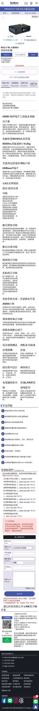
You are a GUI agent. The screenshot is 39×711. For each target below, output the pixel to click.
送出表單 (19, 594)
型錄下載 (33, 84)
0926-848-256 (24, 488)
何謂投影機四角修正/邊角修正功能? (18, 457)
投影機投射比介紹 (11, 434)
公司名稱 (7, 553)
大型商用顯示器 (18, 678)
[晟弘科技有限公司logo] (14, 4)
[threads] (21, 702)
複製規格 (35, 16)
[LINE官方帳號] (9, 702)
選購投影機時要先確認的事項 (16, 428)
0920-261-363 (24, 485)
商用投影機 (5, 678)
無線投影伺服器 (7, 684)
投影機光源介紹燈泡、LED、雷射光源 (19, 439)
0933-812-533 (24, 499)
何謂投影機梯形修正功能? (14, 445)
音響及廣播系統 (29, 675)
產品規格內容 (19, 93)
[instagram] (15, 702)
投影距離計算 (30, 40)
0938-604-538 (24, 491)
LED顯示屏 (16, 684)
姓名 (6, 541)
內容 (6, 579)
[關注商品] (35, 697)
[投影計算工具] (31, 5)
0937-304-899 (11, 508)
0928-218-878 (24, 482)
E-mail (6, 567)
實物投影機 (16, 675)
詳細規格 (15, 84)
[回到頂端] (35, 706)
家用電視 (16, 681)
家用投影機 (5, 675)
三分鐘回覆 (19, 72)
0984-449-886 (24, 502)
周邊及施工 (27, 687)
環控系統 (27, 678)
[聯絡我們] (26, 5)
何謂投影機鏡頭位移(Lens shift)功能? (18, 462)
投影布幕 (4, 681)
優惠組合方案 (6, 690)
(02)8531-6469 (23, 77)
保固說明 (19, 43)
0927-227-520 (11, 516)
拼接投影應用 (6, 687)
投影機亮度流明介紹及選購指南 (16, 416)
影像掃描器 (27, 684)
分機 (14, 562)
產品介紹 (5, 84)
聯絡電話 (7, 559)
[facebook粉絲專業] (4, 702)
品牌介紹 (24, 84)
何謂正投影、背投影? (13, 451)
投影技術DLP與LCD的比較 (15, 411)
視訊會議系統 (28, 681)
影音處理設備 (17, 687)
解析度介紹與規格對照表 (14, 422)
